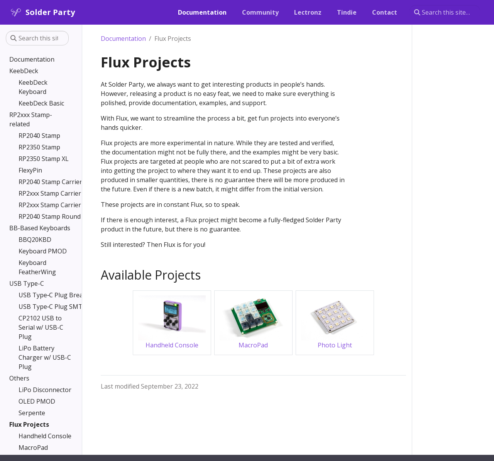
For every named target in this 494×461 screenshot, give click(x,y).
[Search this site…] (444, 12)
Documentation (123, 38)
